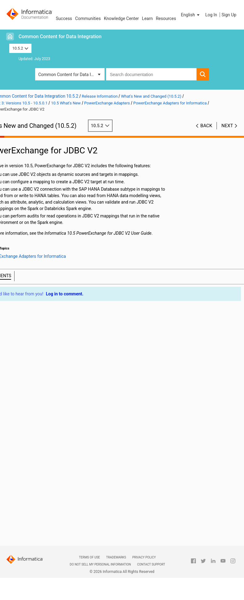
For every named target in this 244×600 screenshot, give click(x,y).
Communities (88, 18)
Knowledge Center (121, 18)
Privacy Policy (144, 557)
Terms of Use (89, 557)
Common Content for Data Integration (60, 36)
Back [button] (206, 125)
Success (64, 18)
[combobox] (151, 74)
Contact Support (151, 564)
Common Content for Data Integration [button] (71, 74)
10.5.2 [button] (20, 48)
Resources (166, 18)
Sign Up (228, 14)
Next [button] (227, 125)
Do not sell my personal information (100, 564)
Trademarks (116, 557)
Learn (147, 18)
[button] (191, 14)
